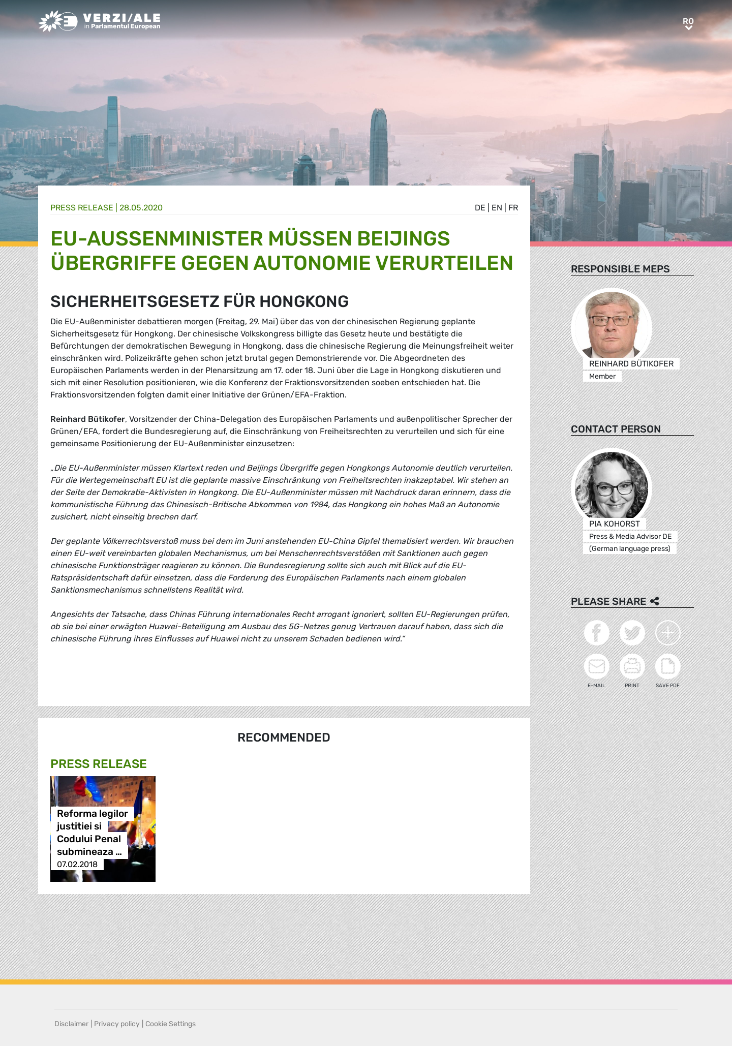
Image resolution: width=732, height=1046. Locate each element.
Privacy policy (117, 1024)
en (497, 207)
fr (513, 207)
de (480, 207)
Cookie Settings (170, 1024)
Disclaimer (71, 1024)
